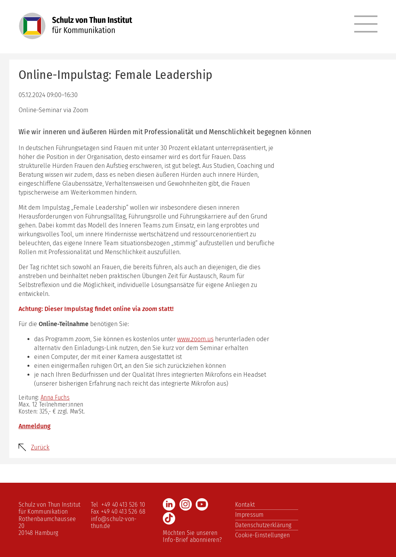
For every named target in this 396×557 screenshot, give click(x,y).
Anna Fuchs (55, 397)
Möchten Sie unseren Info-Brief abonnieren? (192, 536)
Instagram (185, 504)
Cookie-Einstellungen (262, 535)
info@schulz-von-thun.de (114, 522)
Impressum (249, 514)
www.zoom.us (195, 339)
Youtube (202, 504)
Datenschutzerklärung (263, 525)
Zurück (40, 447)
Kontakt (245, 504)
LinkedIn (169, 504)
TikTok (169, 518)
